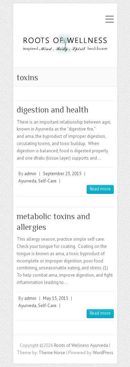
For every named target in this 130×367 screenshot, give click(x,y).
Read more (100, 189)
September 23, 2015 (62, 174)
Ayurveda (27, 181)
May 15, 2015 (55, 298)
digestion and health (52, 109)
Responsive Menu (109, 19)
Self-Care (47, 181)
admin (30, 174)
